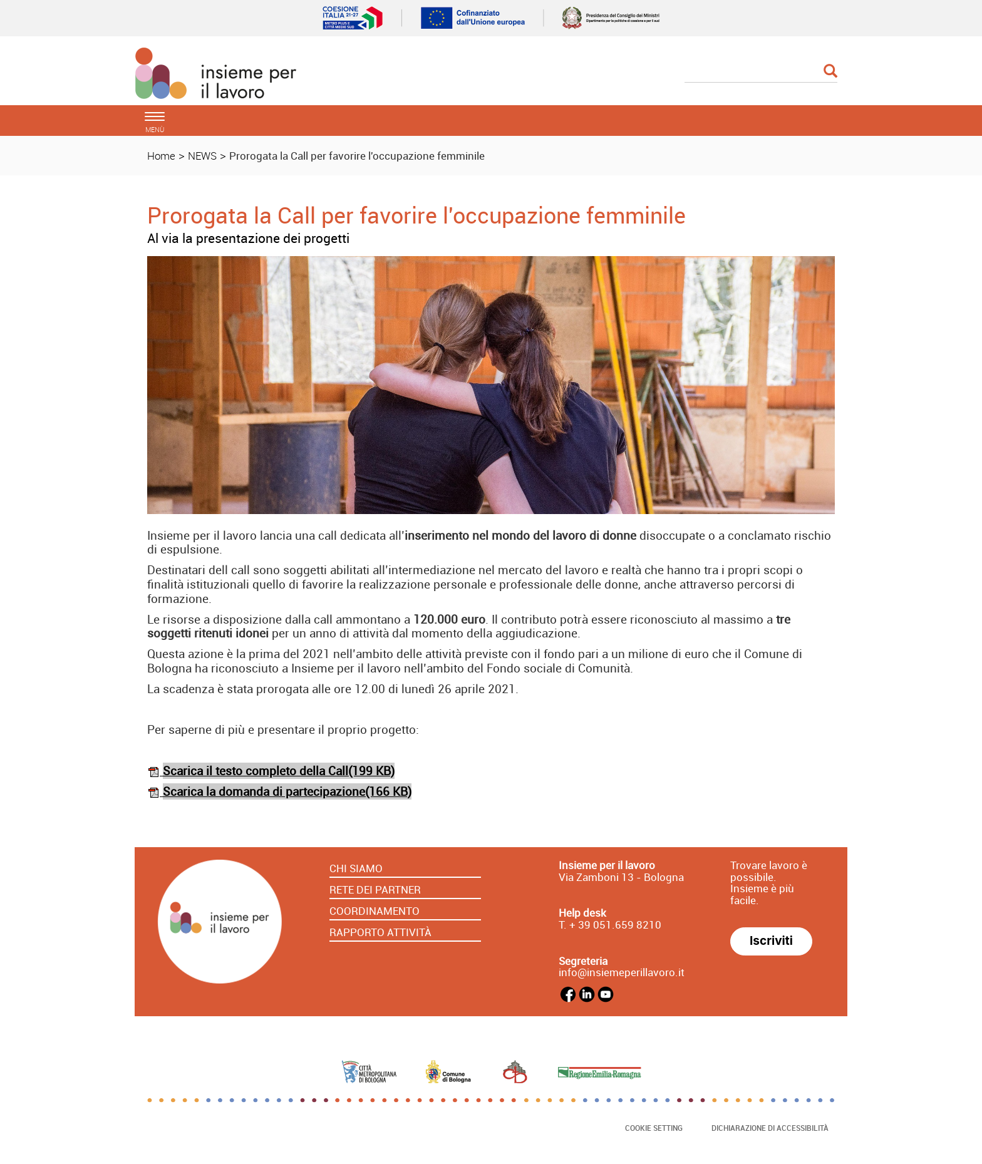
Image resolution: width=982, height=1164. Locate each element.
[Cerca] (761, 72)
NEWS (202, 155)
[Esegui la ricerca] (830, 71)
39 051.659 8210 (618, 924)
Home (161, 155)
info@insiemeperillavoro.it (622, 972)
